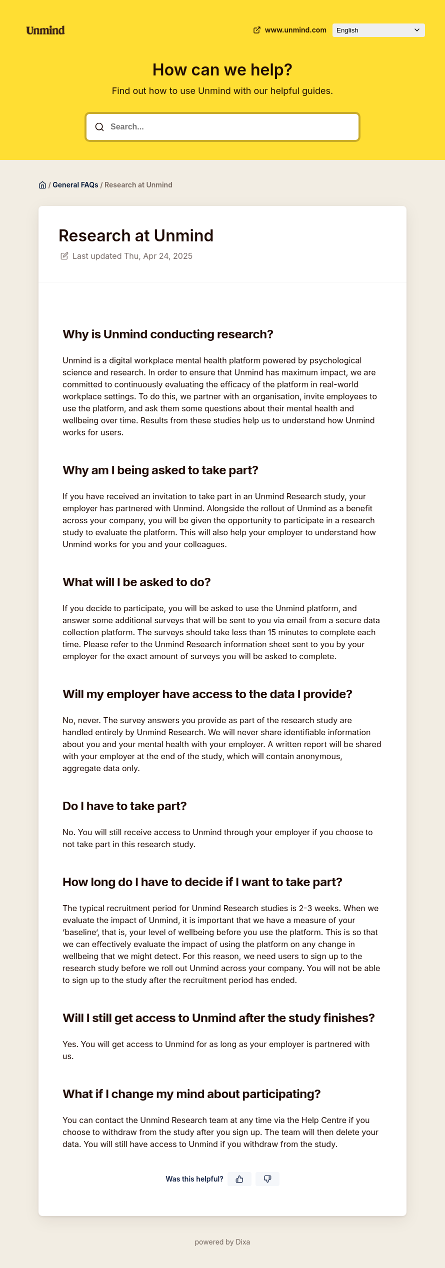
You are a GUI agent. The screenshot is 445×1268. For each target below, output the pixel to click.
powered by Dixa (222, 1242)
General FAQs (75, 184)
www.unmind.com (288, 30)
